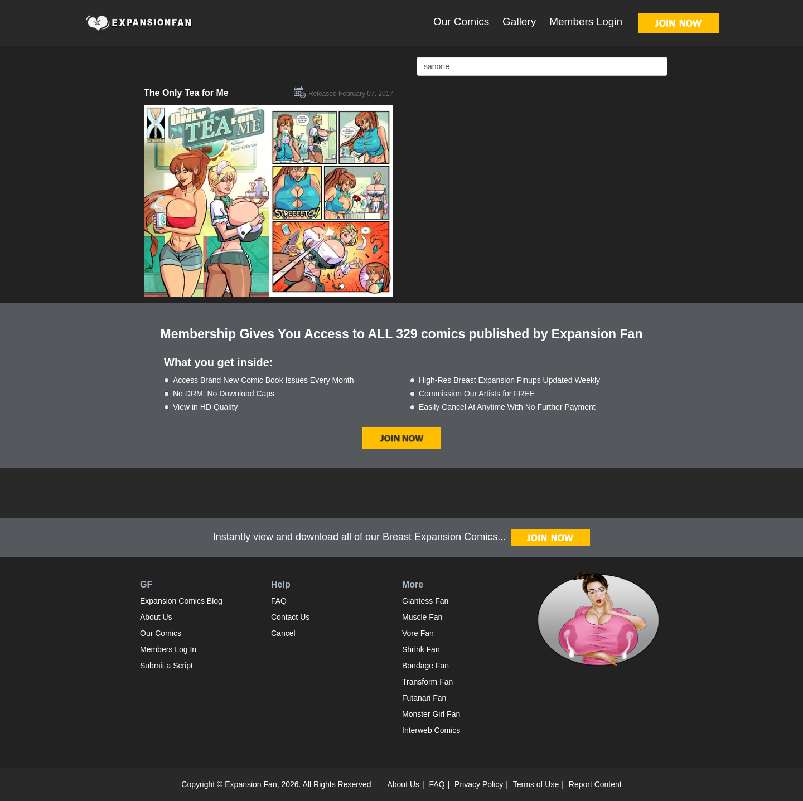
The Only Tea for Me (186, 93)
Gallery (519, 21)
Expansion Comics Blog (181, 600)
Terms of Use (536, 784)
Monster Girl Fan (431, 714)
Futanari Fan (424, 697)
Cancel (283, 633)
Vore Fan (418, 633)
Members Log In (168, 649)
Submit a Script (166, 665)
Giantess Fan (425, 600)
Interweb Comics (431, 730)
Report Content (595, 784)
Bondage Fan (425, 665)
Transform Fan (427, 681)
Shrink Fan (421, 649)
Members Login (585, 21)
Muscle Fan (422, 617)
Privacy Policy (478, 784)
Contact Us (290, 617)
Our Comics (461, 21)
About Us (156, 617)
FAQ (279, 600)
